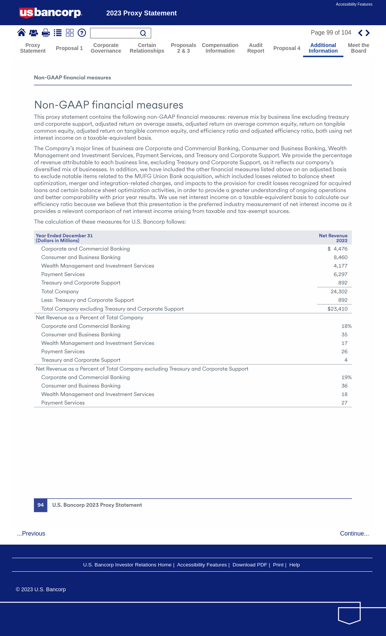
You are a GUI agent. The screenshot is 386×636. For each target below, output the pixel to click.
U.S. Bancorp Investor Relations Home (127, 565)
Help (294, 565)
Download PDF (250, 565)
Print (278, 565)
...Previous (31, 533)
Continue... (354, 533)
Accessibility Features (354, 4)
